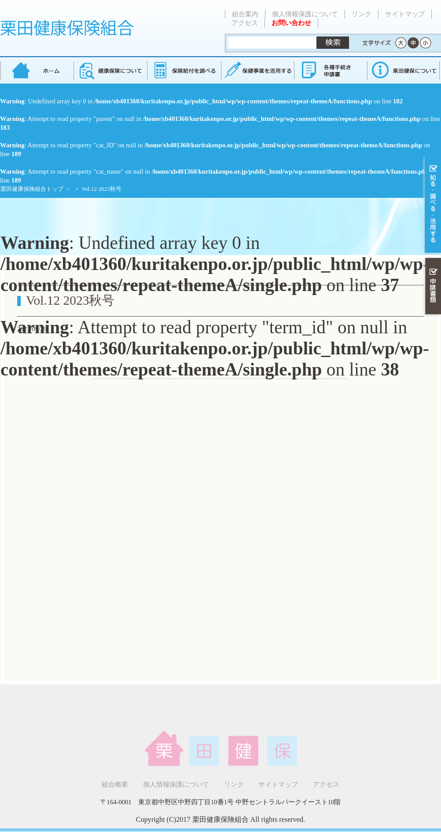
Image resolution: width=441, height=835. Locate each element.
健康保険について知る (110, 70)
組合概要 (115, 784)
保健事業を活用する (257, 70)
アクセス (245, 22)
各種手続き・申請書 (330, 70)
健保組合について (403, 70)
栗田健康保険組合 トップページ (37, 70)
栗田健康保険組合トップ (31, 189)
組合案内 (245, 14)
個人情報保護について (305, 14)
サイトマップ (405, 14)
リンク (361, 14)
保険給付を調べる (183, 70)
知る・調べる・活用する (432, 205)
